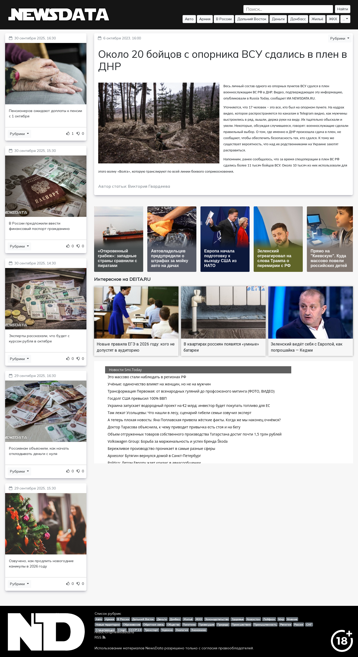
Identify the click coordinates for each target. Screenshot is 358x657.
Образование (131, 624)
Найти (342, 9)
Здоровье (237, 619)
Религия (285, 624)
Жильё (317, 19)
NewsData (154, 648)
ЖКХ (333, 19)
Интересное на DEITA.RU (122, 279)
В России (224, 19)
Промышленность (265, 624)
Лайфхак (269, 619)
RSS (100, 637)
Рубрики (18, 133)
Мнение (292, 619)
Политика (189, 624)
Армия (204, 19)
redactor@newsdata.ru (114, 632)
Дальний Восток (251, 19)
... (344, 19)
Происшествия (241, 624)
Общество (173, 624)
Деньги (278, 19)
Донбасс (298, 19)
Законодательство (216, 619)
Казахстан (253, 619)
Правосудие (206, 624)
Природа (222, 624)
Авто (189, 19)
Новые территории (108, 624)
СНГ (309, 624)
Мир (281, 619)
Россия (298, 624)
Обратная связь (153, 624)
